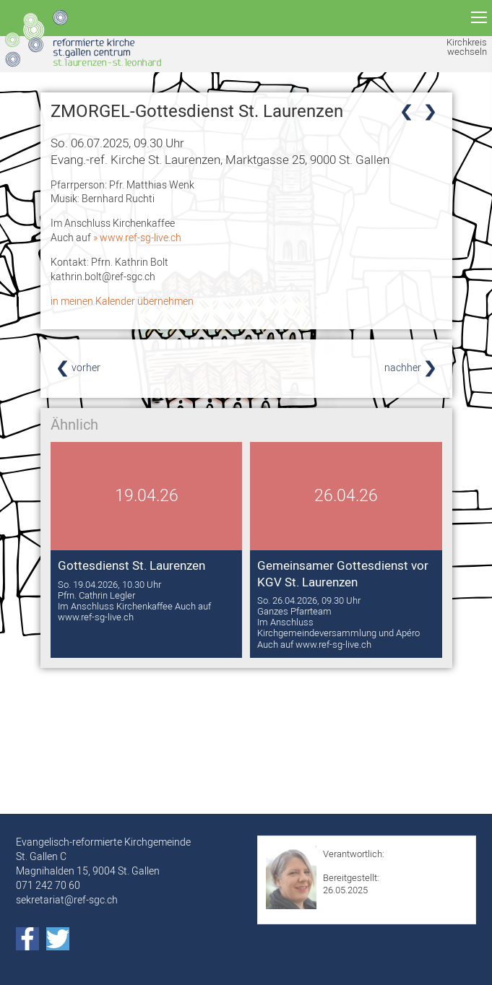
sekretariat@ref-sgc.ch (67, 900)
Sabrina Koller (351, 865)
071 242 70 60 (48, 885)
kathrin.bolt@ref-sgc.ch (103, 276)
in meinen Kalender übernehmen (122, 301)
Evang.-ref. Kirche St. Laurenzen (220, 159)
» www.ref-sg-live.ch (137, 237)
